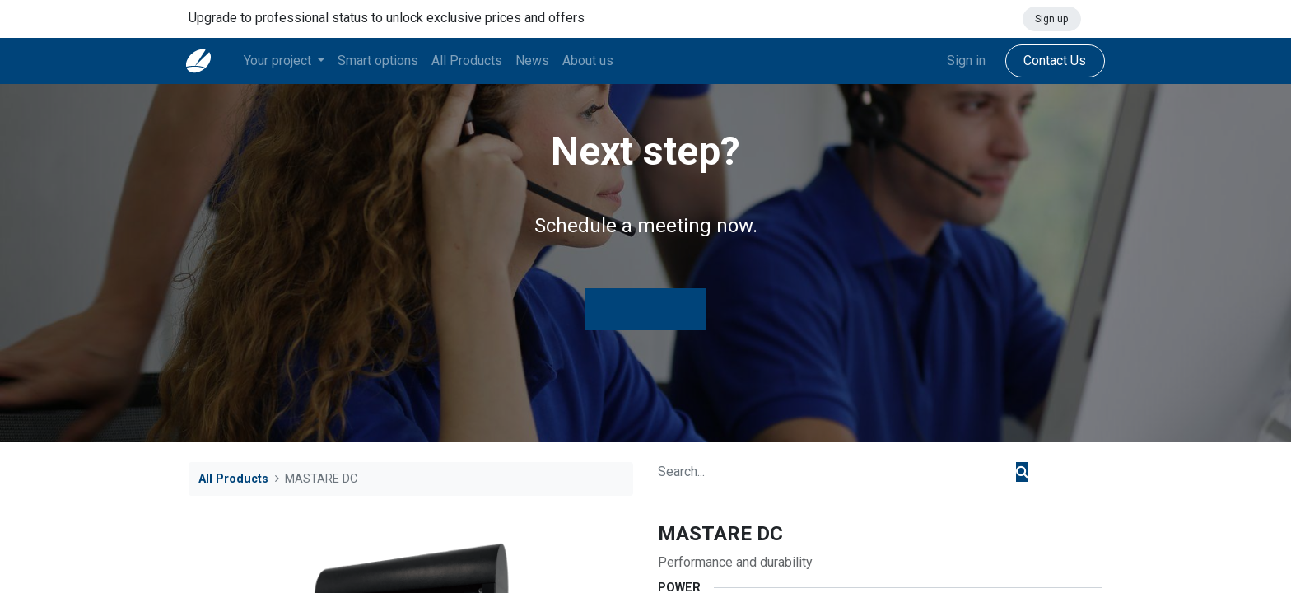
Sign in (963, 60)
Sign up (1051, 19)
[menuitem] (380, 60)
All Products (233, 479)
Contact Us (1052, 60)
